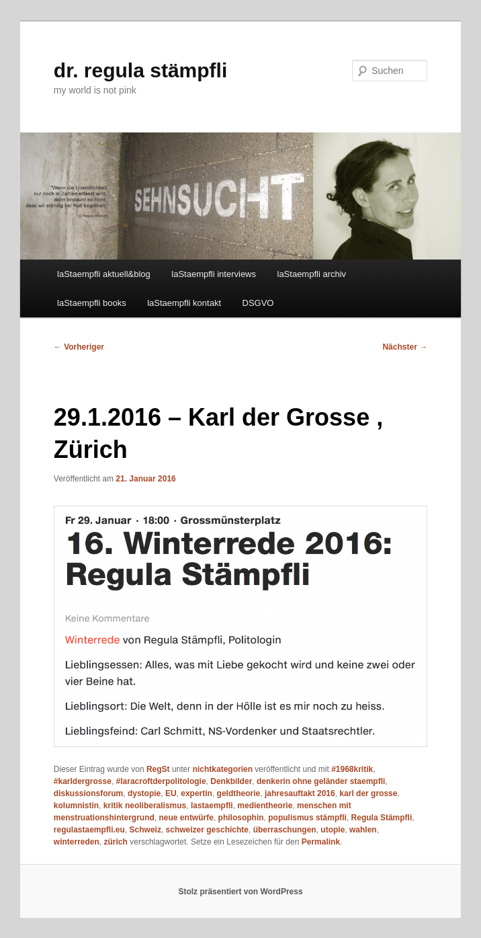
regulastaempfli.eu (89, 829)
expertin (196, 793)
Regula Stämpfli (381, 817)
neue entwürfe (186, 817)
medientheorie (264, 805)
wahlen (363, 829)
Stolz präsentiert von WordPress (240, 891)
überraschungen (284, 829)
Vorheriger (79, 347)
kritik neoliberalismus (144, 805)
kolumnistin (76, 805)
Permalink (321, 842)
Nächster (404, 347)
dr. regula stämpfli (140, 70)
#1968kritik (352, 769)
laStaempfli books (91, 303)
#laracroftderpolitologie (161, 781)
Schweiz (145, 829)
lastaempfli (212, 805)
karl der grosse (368, 793)
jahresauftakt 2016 (300, 793)
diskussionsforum (88, 793)
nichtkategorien (223, 769)
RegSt (158, 769)
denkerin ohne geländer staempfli (321, 781)
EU (171, 793)
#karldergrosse (83, 781)
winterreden (76, 842)
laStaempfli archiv (312, 274)
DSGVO (258, 303)
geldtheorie (239, 793)
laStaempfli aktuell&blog (103, 274)
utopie (332, 829)
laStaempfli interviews (213, 274)
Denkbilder (231, 781)
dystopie (144, 793)
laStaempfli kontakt (184, 303)
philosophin (241, 817)
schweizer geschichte (207, 829)
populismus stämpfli (307, 817)
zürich (116, 842)
